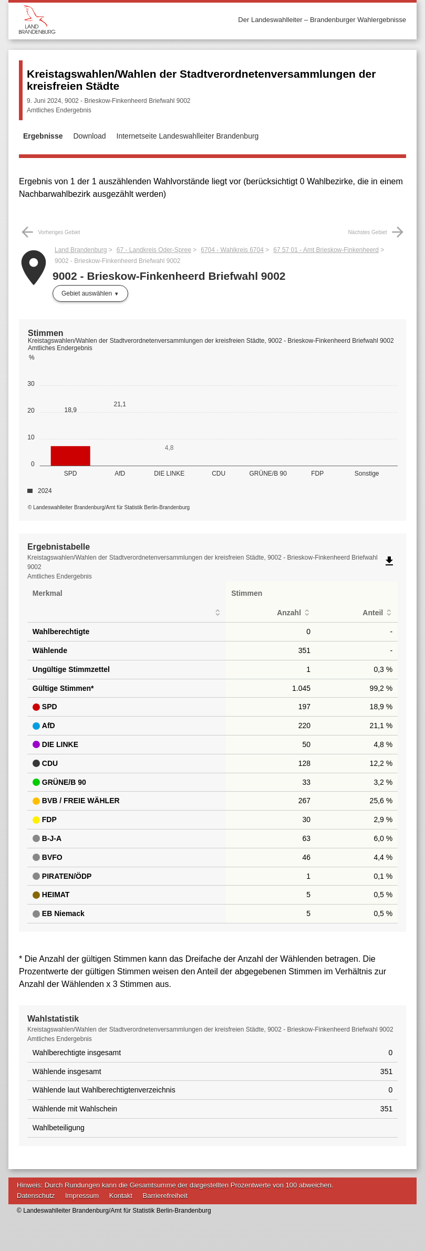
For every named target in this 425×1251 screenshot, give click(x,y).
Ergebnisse (43, 136)
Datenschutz (36, 1196)
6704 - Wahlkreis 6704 (232, 250)
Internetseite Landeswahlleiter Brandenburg (188, 136)
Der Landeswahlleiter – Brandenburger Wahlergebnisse (322, 20)
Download (89, 136)
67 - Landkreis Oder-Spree (154, 250)
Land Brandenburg (81, 250)
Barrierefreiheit (165, 1196)
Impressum (82, 1196)
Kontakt (120, 1196)
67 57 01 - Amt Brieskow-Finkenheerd (326, 250)
